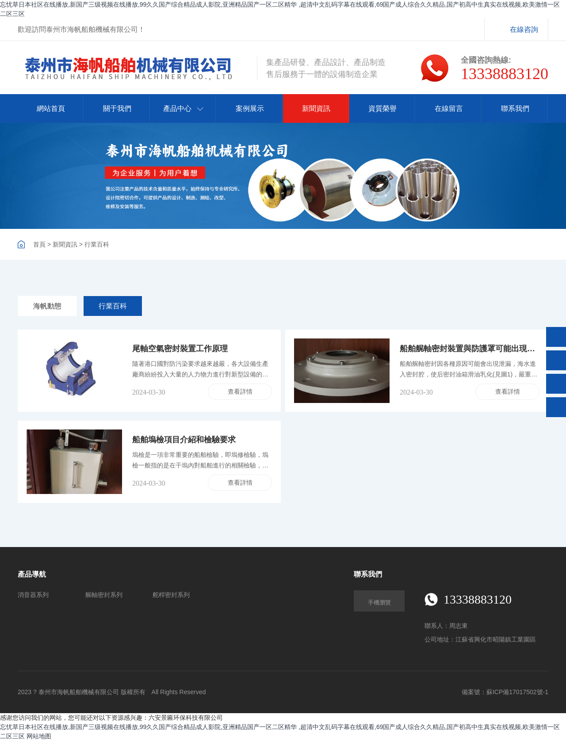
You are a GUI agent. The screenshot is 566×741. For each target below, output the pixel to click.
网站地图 (39, 736)
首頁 (39, 244)
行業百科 (96, 244)
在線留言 (449, 108)
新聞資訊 (316, 108)
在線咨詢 (524, 29)
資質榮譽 (382, 108)
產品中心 (183, 108)
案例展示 (250, 108)
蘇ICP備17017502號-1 (517, 691)
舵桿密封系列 (171, 594)
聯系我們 (515, 108)
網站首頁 (51, 108)
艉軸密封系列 (103, 594)
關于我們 (117, 108)
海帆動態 (47, 306)
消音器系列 (33, 594)
